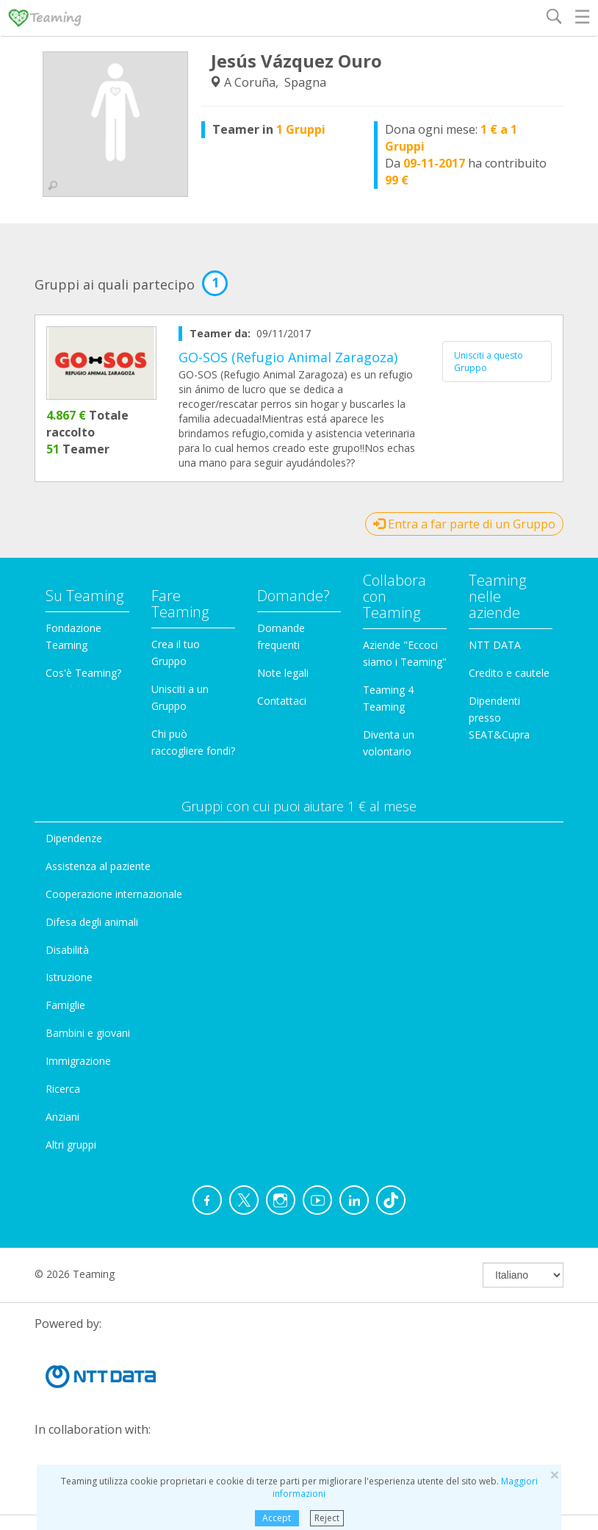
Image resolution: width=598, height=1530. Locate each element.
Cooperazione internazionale (114, 894)
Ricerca (63, 1089)
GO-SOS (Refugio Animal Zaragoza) (288, 357)
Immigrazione (78, 1061)
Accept (276, 1518)
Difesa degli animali (92, 922)
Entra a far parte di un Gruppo (464, 524)
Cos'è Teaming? (83, 673)
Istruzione (69, 977)
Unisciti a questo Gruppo (488, 361)
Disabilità (67, 950)
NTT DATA (495, 645)
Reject (326, 1518)
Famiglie (65, 1005)
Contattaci (281, 701)
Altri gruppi (71, 1145)
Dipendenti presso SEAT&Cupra (499, 717)
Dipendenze (74, 838)
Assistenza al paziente (98, 866)
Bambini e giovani (88, 1033)
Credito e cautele (509, 673)
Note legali (283, 673)
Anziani (62, 1117)
